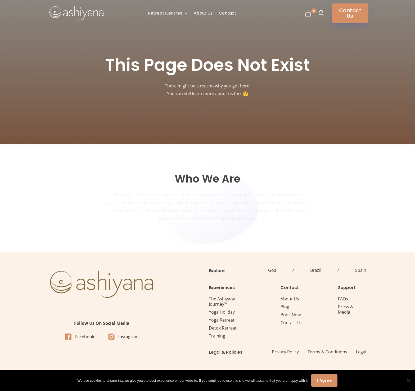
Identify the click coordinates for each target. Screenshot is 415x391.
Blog (285, 306)
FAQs (343, 298)
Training (217, 336)
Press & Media (345, 309)
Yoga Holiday (222, 312)
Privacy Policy (285, 351)
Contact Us (292, 322)
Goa (272, 270)
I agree (324, 380)
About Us (203, 13)
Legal (361, 351)
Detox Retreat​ (223, 328)
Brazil (315, 270)
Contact (227, 13)
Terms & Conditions (327, 351)
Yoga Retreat (221, 320)
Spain (360, 270)
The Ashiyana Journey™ (222, 301)
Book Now (291, 314)
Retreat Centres (167, 13)
